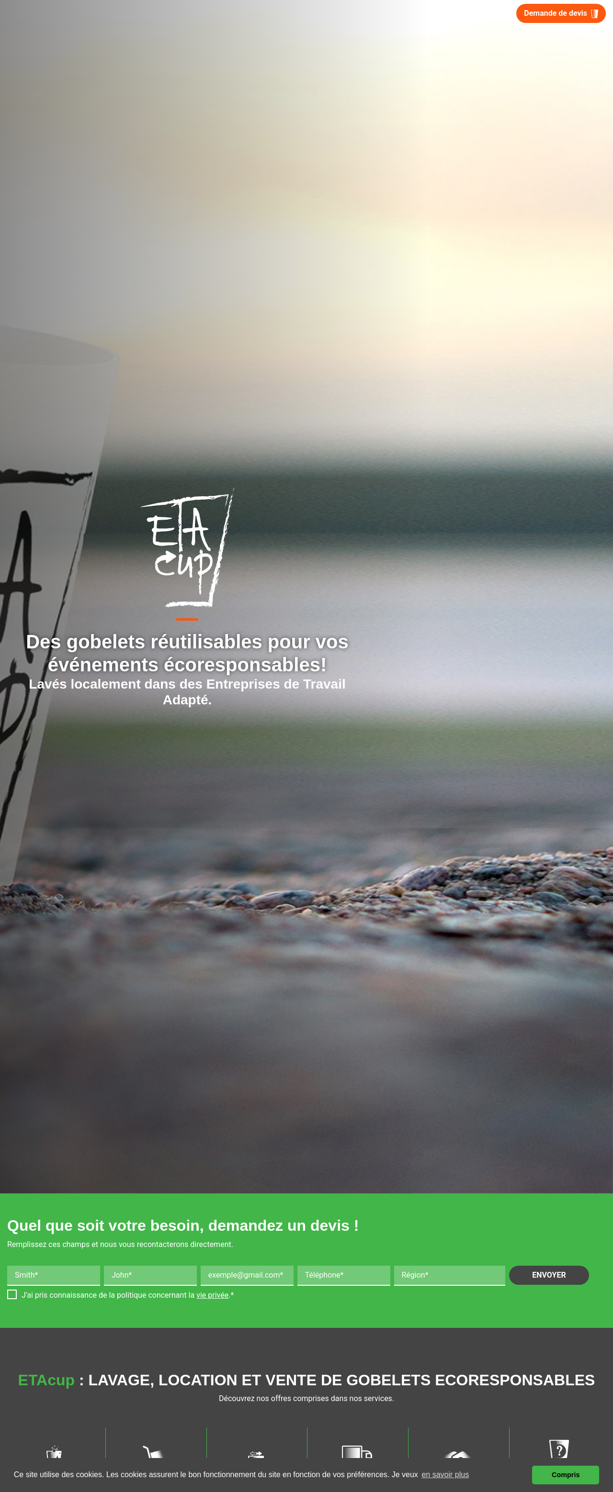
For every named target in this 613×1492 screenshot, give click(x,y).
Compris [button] (565, 1475)
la (209, 1295)
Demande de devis (561, 13)
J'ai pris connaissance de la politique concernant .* (128, 1295)
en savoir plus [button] (445, 1474)
